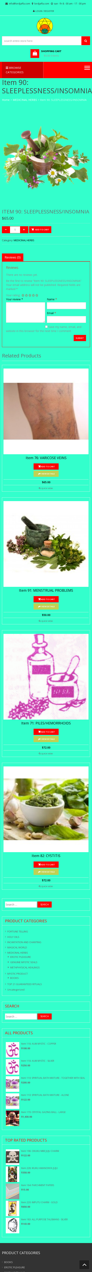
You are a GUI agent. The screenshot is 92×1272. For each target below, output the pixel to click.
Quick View (47, 488)
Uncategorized (15, 989)
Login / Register (44, 11)
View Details (48, 474)
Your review (14, 299)
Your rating (13, 295)
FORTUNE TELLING (17, 931)
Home (6, 100)
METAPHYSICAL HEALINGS (25, 967)
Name (52, 299)
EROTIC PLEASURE (20, 957)
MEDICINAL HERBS (25, 100)
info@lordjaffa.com (19, 3)
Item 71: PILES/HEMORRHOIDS (46, 723)
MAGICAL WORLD (17, 947)
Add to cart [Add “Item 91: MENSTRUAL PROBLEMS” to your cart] (48, 599)
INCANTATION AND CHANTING (24, 942)
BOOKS (14, 978)
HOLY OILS (13, 937)
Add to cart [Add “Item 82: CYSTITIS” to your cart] (48, 864)
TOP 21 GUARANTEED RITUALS (24, 984)
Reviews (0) (13, 257)
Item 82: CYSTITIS (46, 856)
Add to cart (42, 229)
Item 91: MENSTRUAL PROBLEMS (46, 590)
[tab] (12, 257)
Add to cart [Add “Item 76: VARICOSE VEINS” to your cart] (48, 466)
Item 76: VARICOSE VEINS (46, 458)
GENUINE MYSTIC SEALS (23, 962)
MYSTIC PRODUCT (17, 973)
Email (51, 313)
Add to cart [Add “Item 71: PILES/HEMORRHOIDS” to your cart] (48, 732)
